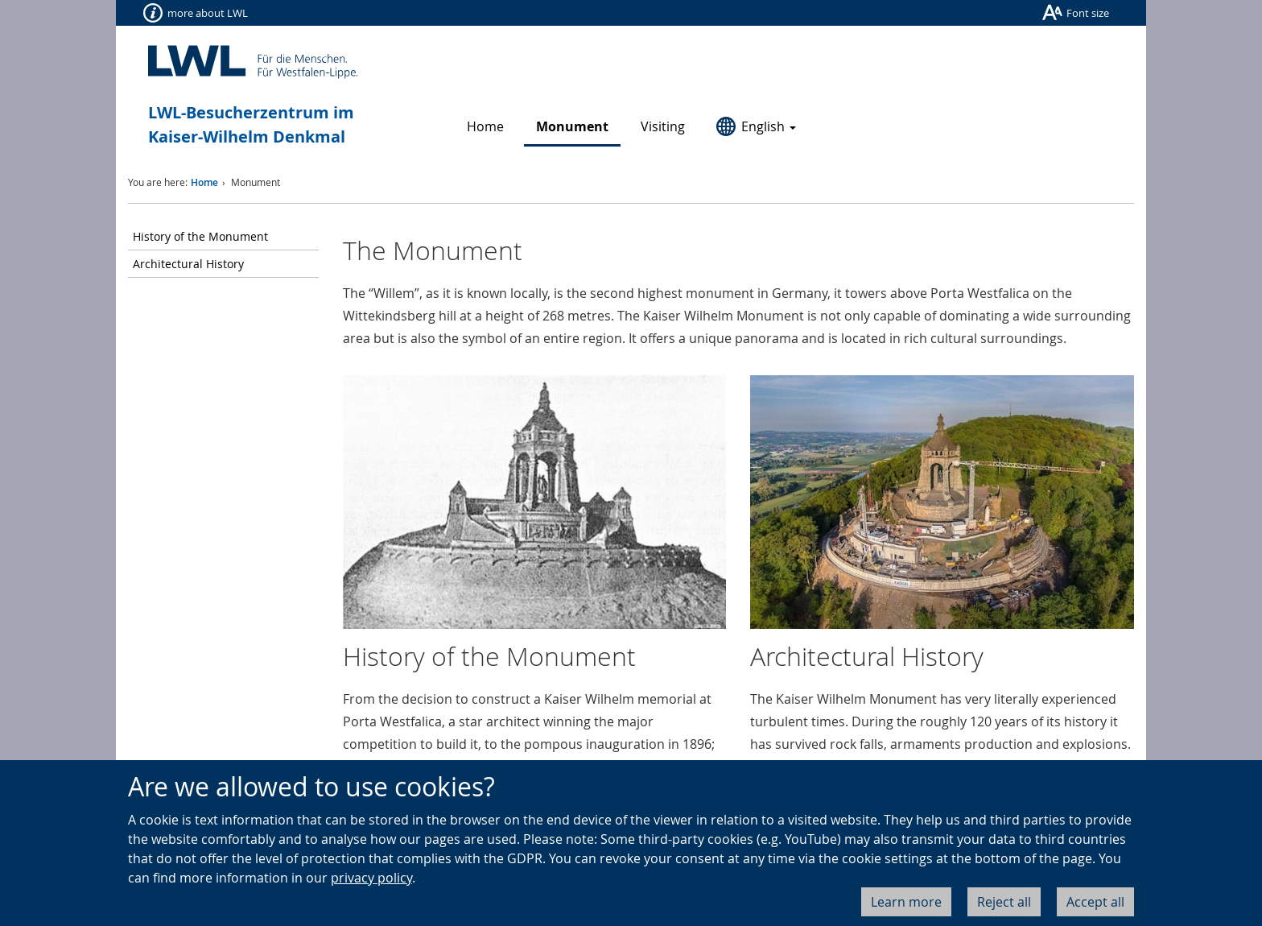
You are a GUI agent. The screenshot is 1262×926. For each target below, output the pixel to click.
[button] (756, 128)
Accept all (1095, 902)
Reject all (1004, 902)
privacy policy (371, 878)
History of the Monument (200, 236)
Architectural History (188, 263)
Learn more (906, 902)
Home (485, 126)
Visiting (663, 126)
